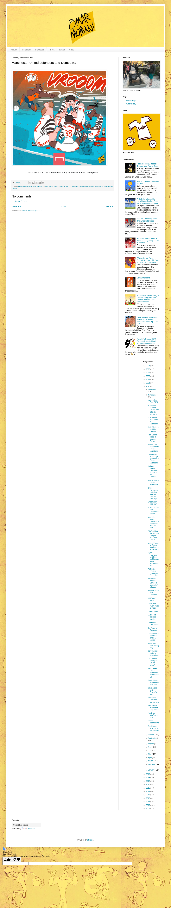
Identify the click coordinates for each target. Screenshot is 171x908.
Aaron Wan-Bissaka (25, 186)
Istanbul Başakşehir (87, 186)
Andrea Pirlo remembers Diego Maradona (153, 448)
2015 (148, 788)
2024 (148, 373)
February (152, 764)
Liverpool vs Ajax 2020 (153, 401)
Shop (71, 50)
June (150, 751)
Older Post (109, 206)
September (152, 738)
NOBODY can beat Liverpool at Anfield (153, 510)
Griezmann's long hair (152, 503)
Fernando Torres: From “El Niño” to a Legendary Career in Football (148, 241)
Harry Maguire (74, 186)
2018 (148, 778)
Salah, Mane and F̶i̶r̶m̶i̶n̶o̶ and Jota (153, 682)
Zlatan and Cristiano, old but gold (153, 700)
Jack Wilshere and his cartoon (153, 429)
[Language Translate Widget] (26, 825)
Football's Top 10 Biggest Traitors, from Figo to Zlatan (148, 165)
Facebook (39, 50)
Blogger (90, 840)
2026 (148, 366)
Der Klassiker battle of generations (153, 653)
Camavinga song (143, 278)
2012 (148, 798)
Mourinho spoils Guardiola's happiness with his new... (153, 522)
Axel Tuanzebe (38, 186)
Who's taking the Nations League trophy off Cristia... (153, 535)
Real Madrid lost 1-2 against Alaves (152, 438)
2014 (148, 791)
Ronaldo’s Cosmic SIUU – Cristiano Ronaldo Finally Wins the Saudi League (147, 341)
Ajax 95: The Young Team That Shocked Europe (147, 220)
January (151, 770)
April (150, 757)
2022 (148, 380)
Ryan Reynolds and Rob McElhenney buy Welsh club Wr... (153, 559)
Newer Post (16, 206)
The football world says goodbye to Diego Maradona (153, 458)
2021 (148, 383)
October (151, 735)
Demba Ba (64, 186)
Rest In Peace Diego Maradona (153, 482)
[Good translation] (7, 859)
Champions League (52, 186)
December (152, 389)
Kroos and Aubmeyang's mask (153, 606)
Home (63, 206)
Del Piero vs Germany (152, 629)
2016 (148, 784)
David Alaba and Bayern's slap (152, 691)
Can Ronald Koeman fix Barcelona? (153, 728)
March (150, 761)
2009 (148, 809)
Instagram (26, 50)
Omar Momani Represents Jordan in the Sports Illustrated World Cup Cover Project (147, 320)
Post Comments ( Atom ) (32, 211)
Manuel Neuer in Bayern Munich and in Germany (153, 546)
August (151, 744)
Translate (28, 829)
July (150, 747)
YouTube (13, 50)
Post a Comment (21, 201)
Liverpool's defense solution (152, 617)
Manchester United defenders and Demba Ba (153, 672)
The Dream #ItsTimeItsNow (153, 715)
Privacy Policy (130, 104)
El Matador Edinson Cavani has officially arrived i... (153, 409)
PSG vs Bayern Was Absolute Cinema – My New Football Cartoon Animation (148, 260)
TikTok (52, 50)
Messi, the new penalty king (153, 645)
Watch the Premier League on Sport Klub (153, 572)
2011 (148, 802)
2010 (148, 805)
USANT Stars (153, 611)
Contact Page (130, 101)
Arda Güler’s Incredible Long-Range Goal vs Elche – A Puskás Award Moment (147, 201)
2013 (148, 795)
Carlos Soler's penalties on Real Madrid (153, 637)
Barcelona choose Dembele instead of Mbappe (152, 583)
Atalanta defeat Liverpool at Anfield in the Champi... (153, 471)
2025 (148, 369)
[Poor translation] (16, 859)
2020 (148, 386)
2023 (148, 376)
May (150, 754)
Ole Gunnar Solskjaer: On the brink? (153, 662)
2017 (148, 781)
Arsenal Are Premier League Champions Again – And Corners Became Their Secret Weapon (148, 298)
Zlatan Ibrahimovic (153, 722)
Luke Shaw (99, 186)
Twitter (62, 50)
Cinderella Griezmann (153, 623)
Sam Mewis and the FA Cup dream (153, 707)
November (152, 395)
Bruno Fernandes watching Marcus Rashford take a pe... (153, 493)
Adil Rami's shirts (152, 599)
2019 (148, 774)
